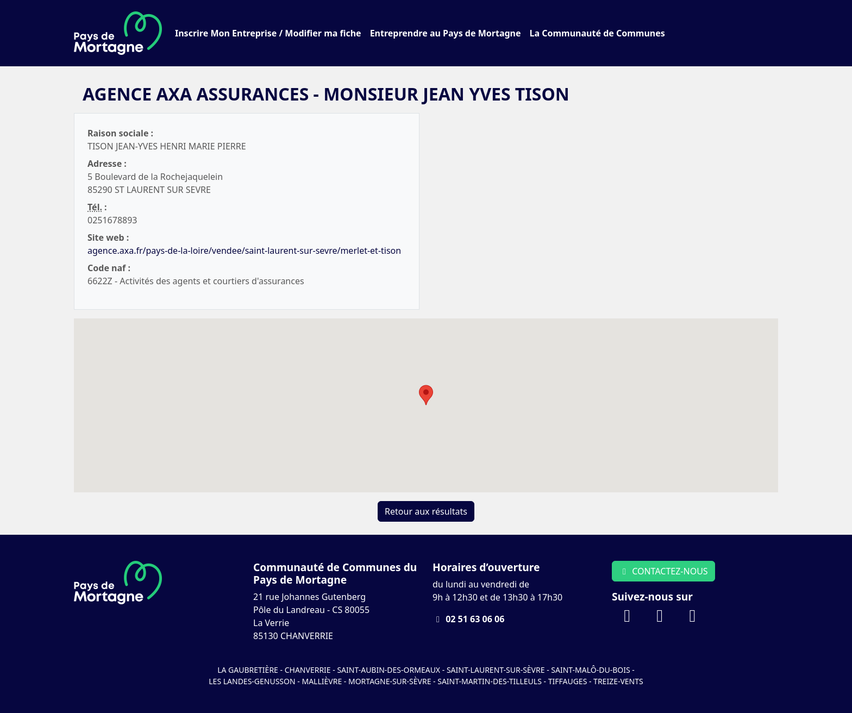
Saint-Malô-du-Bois (591, 670)
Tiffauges (567, 681)
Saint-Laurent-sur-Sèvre (496, 670)
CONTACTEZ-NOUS (663, 571)
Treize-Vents (618, 681)
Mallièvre (322, 681)
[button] (426, 395)
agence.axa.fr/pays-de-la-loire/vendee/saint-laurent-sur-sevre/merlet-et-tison (244, 251)
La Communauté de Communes (597, 33)
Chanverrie (308, 670)
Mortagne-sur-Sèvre (389, 681)
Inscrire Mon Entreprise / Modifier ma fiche (268, 33)
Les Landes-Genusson (253, 681)
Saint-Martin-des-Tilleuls (489, 681)
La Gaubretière (247, 670)
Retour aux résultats (426, 511)
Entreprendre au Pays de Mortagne (445, 33)
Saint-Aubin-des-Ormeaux (388, 670)
